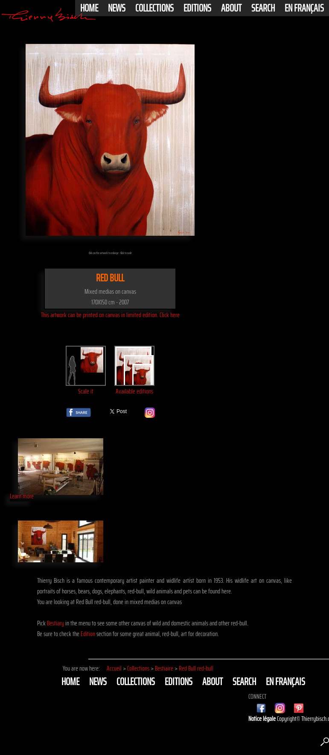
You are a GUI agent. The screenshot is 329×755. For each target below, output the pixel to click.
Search (263, 8)
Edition (88, 633)
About (231, 8)
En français (304, 8)
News (116, 8)
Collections (154, 8)
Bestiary (55, 623)
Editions (197, 8)
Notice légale (262, 718)
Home (89, 8)
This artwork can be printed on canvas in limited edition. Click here (110, 315)
